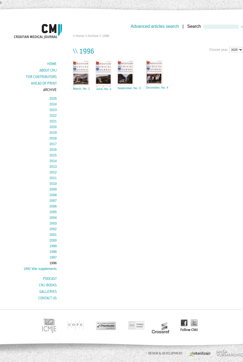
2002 (53, 229)
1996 (53, 263)
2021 (53, 121)
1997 (53, 257)
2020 (53, 127)
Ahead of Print (44, 83)
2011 (53, 178)
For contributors (41, 76)
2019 (53, 133)
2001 (53, 235)
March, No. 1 (81, 88)
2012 (53, 172)
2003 (53, 223)
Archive (93, 36)
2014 (53, 161)
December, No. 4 (157, 87)
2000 (53, 240)
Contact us (47, 298)
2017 (53, 144)
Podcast (50, 278)
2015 (53, 155)
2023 (53, 110)
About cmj (48, 70)
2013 (53, 167)
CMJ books (48, 285)
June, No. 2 (103, 88)
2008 (53, 195)
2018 (53, 138)
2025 (53, 98)
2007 (53, 201)
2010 (53, 184)
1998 (53, 252)
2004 (53, 218)
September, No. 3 (129, 88)
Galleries (48, 291)
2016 (53, 150)
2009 (53, 189)
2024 (53, 104)
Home (80, 36)
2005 (53, 212)
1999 (53, 246)
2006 (53, 206)
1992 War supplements (40, 269)
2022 (53, 116)
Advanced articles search (155, 26)
